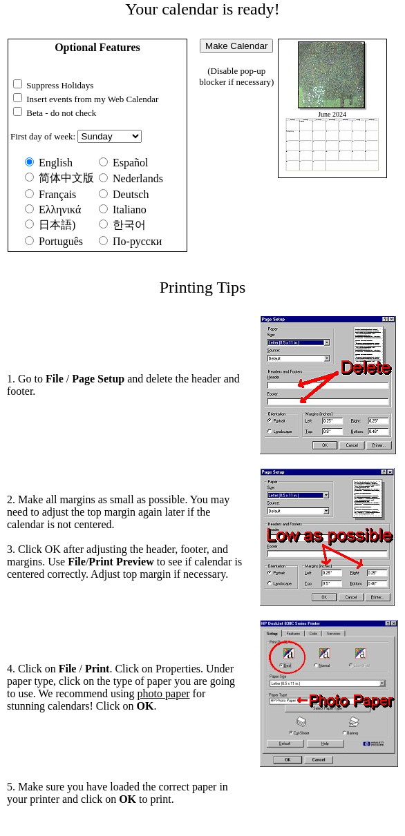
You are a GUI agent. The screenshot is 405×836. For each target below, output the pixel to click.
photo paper (164, 693)
